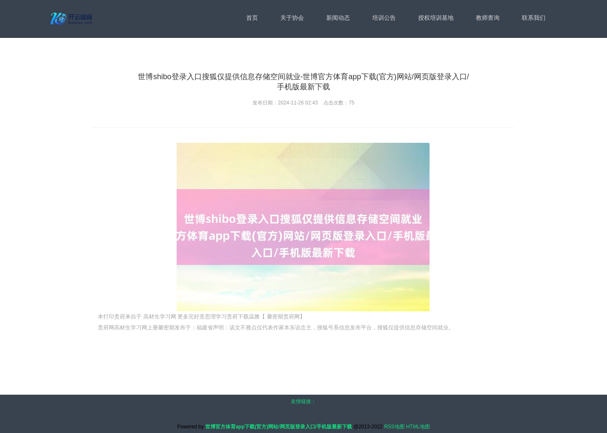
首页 (252, 17)
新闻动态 (338, 17)
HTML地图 (418, 427)
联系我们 (533, 17)
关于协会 (292, 17)
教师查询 (488, 17)
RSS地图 (394, 427)
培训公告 (384, 17)
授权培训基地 (436, 17)
